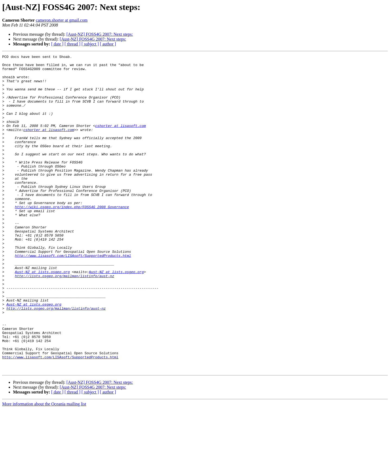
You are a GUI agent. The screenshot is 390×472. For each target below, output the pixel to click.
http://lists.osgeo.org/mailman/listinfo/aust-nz (64, 320)
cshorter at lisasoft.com (120, 140)
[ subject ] (90, 44)
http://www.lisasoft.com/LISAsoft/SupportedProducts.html (73, 296)
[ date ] (57, 44)
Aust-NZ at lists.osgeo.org (42, 315)
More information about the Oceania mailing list (44, 467)
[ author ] (108, 44)
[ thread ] (72, 44)
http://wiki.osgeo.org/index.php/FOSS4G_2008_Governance (72, 237)
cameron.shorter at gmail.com (61, 20)
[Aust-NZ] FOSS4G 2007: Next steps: (99, 34)
